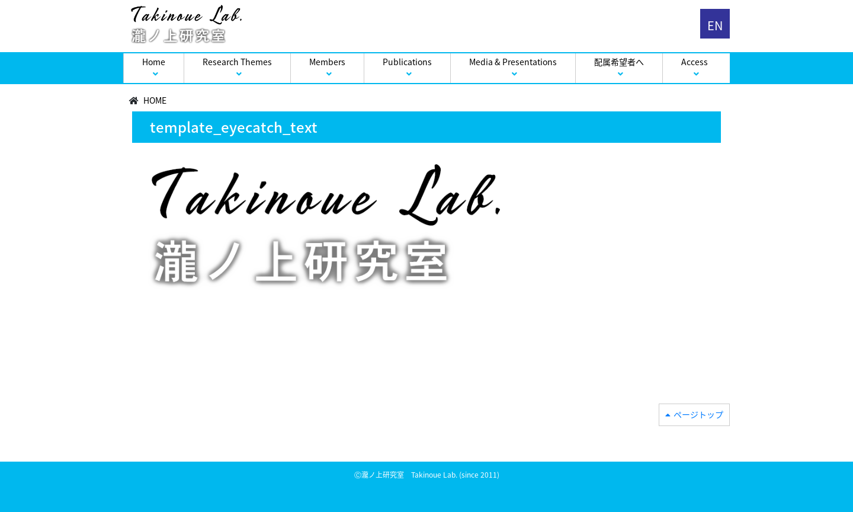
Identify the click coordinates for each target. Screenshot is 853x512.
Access (694, 62)
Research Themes (237, 62)
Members (327, 62)
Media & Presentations (513, 62)
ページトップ (698, 414)
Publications (407, 62)
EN (715, 25)
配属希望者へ (619, 62)
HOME (154, 100)
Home (153, 62)
